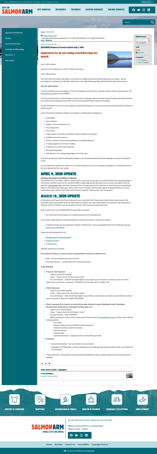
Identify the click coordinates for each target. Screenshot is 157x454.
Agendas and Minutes (14, 33)
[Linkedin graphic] (148, 10)
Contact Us (70, 444)
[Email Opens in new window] (49, 363)
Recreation (9, 60)
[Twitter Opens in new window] (45, 363)
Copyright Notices (100, 444)
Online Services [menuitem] (116, 9)
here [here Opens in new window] (81, 69)
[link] (146, 2)
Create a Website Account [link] (12, 2)
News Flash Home (50, 36)
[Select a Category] (142, 43)
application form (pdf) (49, 93)
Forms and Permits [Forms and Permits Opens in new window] (12, 44)
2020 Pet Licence (52, 240)
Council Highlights (47, 374)
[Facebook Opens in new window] (42, 363)
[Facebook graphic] (133, 10)
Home (43, 32)
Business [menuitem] (76, 9)
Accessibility (83, 444)
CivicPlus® (90, 451)
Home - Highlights (143, 62)
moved (44, 56)
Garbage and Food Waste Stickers (58, 237)
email (75, 210)
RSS (139, 50)
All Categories (142, 60)
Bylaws (8, 38)
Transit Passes (51, 244)
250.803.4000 (80, 426)
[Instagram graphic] (143, 10)
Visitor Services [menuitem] (94, 9)
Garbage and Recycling (14, 49)
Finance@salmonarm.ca (108, 317)
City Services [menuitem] (44, 9)
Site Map (58, 444)
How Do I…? (10, 55)
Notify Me (141, 53)
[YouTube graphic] (138, 10)
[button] (152, 22)
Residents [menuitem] (61, 9)
